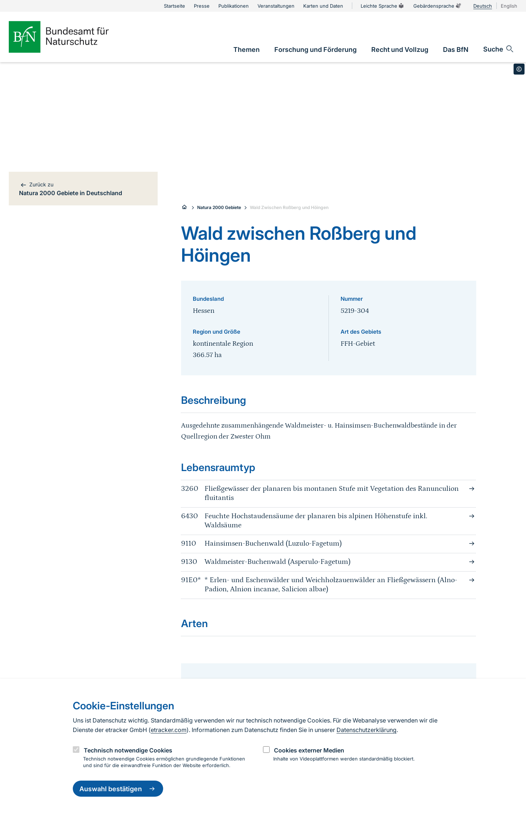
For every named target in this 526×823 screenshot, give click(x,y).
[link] (246, 49)
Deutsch (482, 6)
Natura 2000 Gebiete (219, 207)
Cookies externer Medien (309, 750)
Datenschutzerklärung (367, 729)
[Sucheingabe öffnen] (498, 49)
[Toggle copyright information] (519, 69)
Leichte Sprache (383, 5)
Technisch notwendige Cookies (128, 750)
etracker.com (169, 729)
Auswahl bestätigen (118, 788)
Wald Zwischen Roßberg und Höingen (289, 207)
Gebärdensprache (437, 5)
